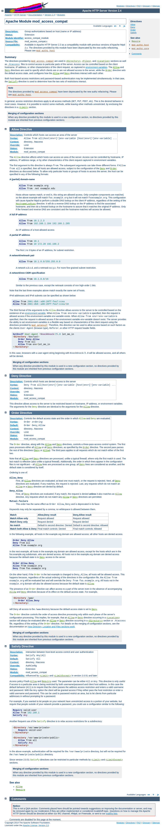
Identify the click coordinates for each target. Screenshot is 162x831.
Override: (15, 145)
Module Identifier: (14, 38)
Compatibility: (12, 44)
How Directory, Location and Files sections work (51, 626)
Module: (14, 151)
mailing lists (111, 813)
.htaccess (14, 64)
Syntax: (14, 138)
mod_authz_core (140, 48)
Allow (116, 67)
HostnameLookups (26, 203)
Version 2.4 (50, 15)
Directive (26, 129)
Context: (14, 141)
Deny (7, 70)
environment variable (35, 313)
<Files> (86, 61)
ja (124, 26)
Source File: (11, 41)
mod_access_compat (42, 61)
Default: (14, 425)
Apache (8, 15)
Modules (120, 6)
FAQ (139, 6)
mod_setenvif (39, 325)
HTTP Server (20, 15)
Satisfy (13, 81)
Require (136, 41)
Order (108, 70)
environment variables (96, 67)
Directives (130, 6)
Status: (9, 34)
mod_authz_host (45, 50)
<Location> (103, 61)
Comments (137, 53)
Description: (11, 31)
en (115, 26)
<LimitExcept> (62, 676)
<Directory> (73, 61)
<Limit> (23, 107)
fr (120, 26)
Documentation (35, 15)
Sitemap (156, 6)
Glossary (146, 6)
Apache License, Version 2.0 (36, 825)
